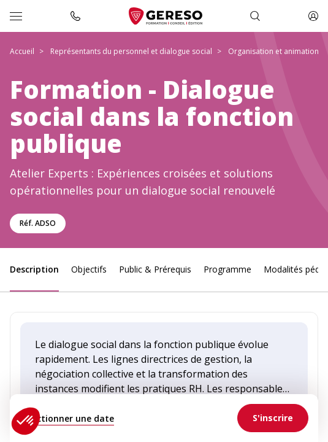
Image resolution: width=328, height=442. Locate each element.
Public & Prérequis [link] (155, 269)
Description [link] (34, 269)
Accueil (22, 51)
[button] (25, 421)
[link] (272, 418)
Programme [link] (227, 269)
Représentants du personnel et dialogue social (131, 51)
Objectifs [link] (89, 269)
